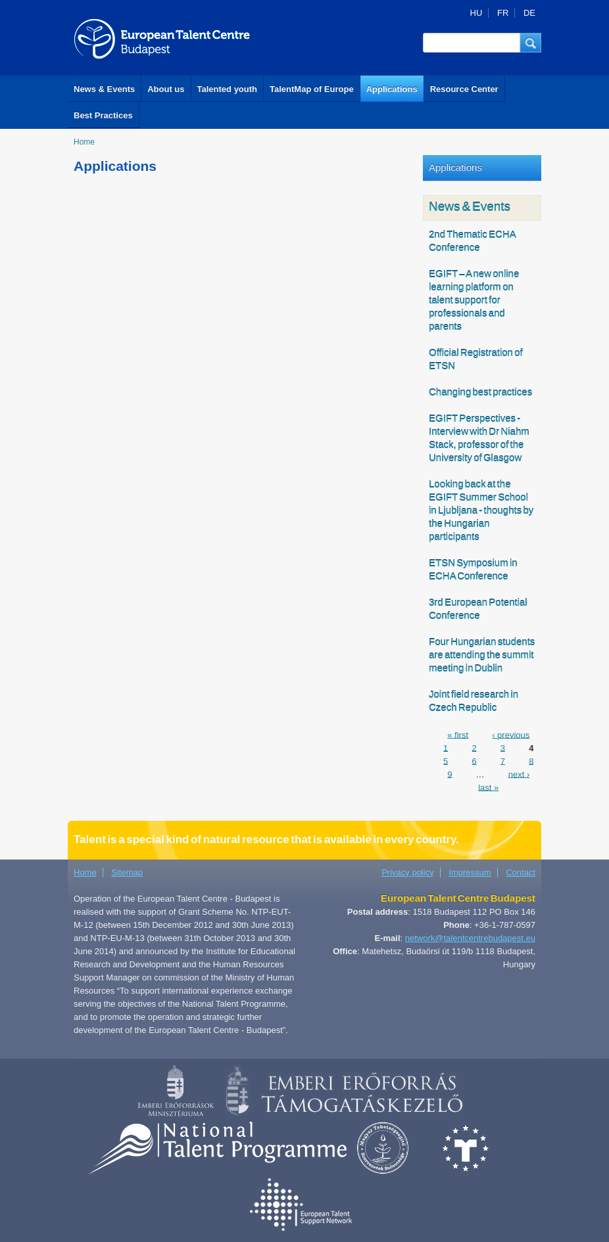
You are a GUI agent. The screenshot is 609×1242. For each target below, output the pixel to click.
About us (165, 89)
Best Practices (103, 115)
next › (519, 774)
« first (457, 734)
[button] (530, 43)
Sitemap (127, 872)
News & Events (104, 89)
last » (488, 787)
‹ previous (510, 734)
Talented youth (227, 89)
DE (529, 13)
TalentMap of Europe (312, 89)
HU (476, 13)
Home (84, 142)
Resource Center (464, 89)
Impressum (470, 872)
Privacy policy (407, 872)
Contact (520, 872)
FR (502, 13)
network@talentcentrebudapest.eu (470, 938)
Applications (392, 89)
